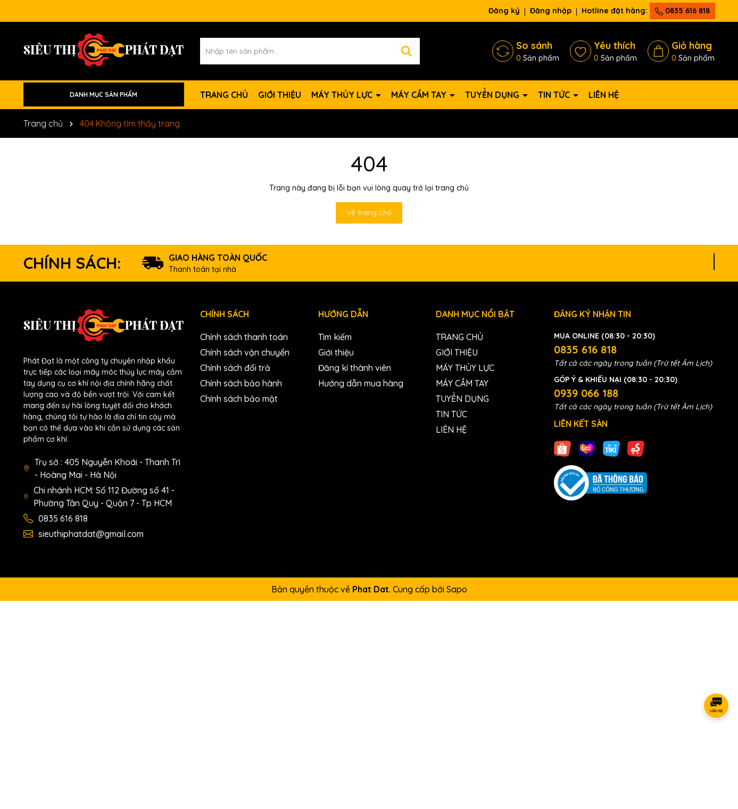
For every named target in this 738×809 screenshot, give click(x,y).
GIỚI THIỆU (279, 94)
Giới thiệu (336, 352)
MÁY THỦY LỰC (343, 94)
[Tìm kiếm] (406, 51)
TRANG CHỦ (224, 94)
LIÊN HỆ (603, 94)
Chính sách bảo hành (241, 383)
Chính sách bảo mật (239, 398)
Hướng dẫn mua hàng (360, 383)
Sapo (456, 589)
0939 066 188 (586, 393)
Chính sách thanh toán (244, 337)
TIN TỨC (555, 94)
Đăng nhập (550, 10)
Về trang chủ (369, 212)
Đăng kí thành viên (354, 367)
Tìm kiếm (335, 337)
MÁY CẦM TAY (420, 94)
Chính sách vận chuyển (244, 352)
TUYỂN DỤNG (493, 94)
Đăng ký (504, 10)
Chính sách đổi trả (235, 367)
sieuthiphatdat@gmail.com (91, 534)
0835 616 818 (682, 10)
